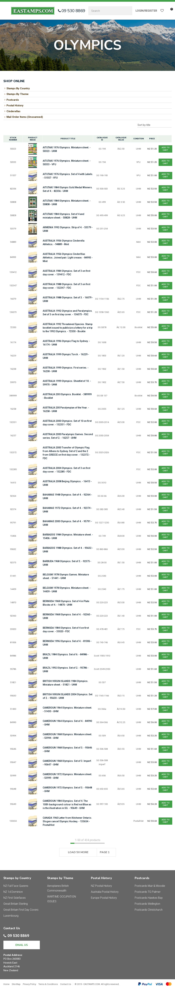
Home (6, 984)
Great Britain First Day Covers (20, 909)
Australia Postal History (105, 891)
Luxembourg (10, 915)
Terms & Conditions (48, 984)
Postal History (14, 105)
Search (128, 10)
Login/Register (146, 10)
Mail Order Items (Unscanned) (24, 116)
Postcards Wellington (147, 903)
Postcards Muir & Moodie (150, 885)
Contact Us (65, 984)
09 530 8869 (73, 10)
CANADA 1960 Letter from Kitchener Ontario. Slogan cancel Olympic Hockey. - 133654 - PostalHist (67, 821)
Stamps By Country (18, 88)
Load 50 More (78, 852)
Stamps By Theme (17, 94)
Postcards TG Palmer (147, 891)
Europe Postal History (104, 897)
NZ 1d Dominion (13, 891)
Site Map (16, 984)
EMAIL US (21, 945)
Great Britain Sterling (15, 903)
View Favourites (162, 11)
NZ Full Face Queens (15, 885)
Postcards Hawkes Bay (149, 897)
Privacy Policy (29, 984)
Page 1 (105, 852)
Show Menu (5, 10)
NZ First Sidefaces (14, 897)
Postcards (12, 99)
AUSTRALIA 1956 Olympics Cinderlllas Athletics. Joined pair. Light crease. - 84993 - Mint (68, 258)
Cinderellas (13, 111)
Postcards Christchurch (149, 909)
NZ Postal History (101, 885)
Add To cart (165, 148)
